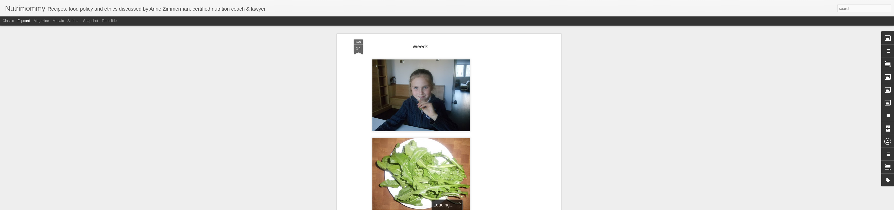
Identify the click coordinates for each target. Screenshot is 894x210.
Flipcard (24, 21)
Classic (8, 21)
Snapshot (90, 21)
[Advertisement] (516, 79)
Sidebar (73, 21)
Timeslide (109, 21)
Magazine (41, 21)
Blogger (463, 207)
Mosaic (58, 21)
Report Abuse (477, 207)
